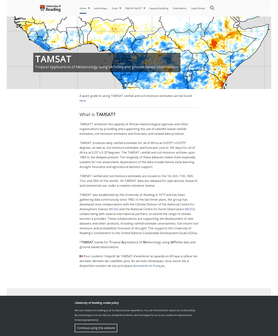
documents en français (149, 266)
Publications (180, 8)
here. (83, 101)
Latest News (198, 8)
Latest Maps (100, 8)
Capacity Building (158, 8)
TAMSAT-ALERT (133, 8)
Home (83, 8)
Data (115, 8)
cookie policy (188, 310)
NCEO (190, 209)
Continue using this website (96, 328)
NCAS (114, 209)
